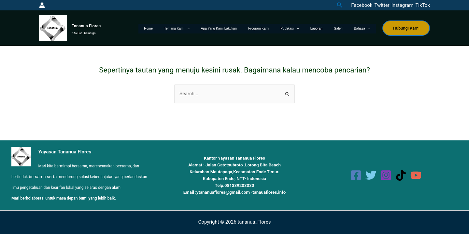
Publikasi (306, 28)
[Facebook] (360, 5)
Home (184, 28)
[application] (218, 28)
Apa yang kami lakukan (245, 28)
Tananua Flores (86, 25)
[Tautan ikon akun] (42, 5)
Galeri (345, 28)
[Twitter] (380, 5)
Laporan (328, 28)
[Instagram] (402, 5)
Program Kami (280, 28)
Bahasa (364, 28)
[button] (340, 5)
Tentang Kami (208, 28)
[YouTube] (415, 175)
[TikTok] (421, 5)
